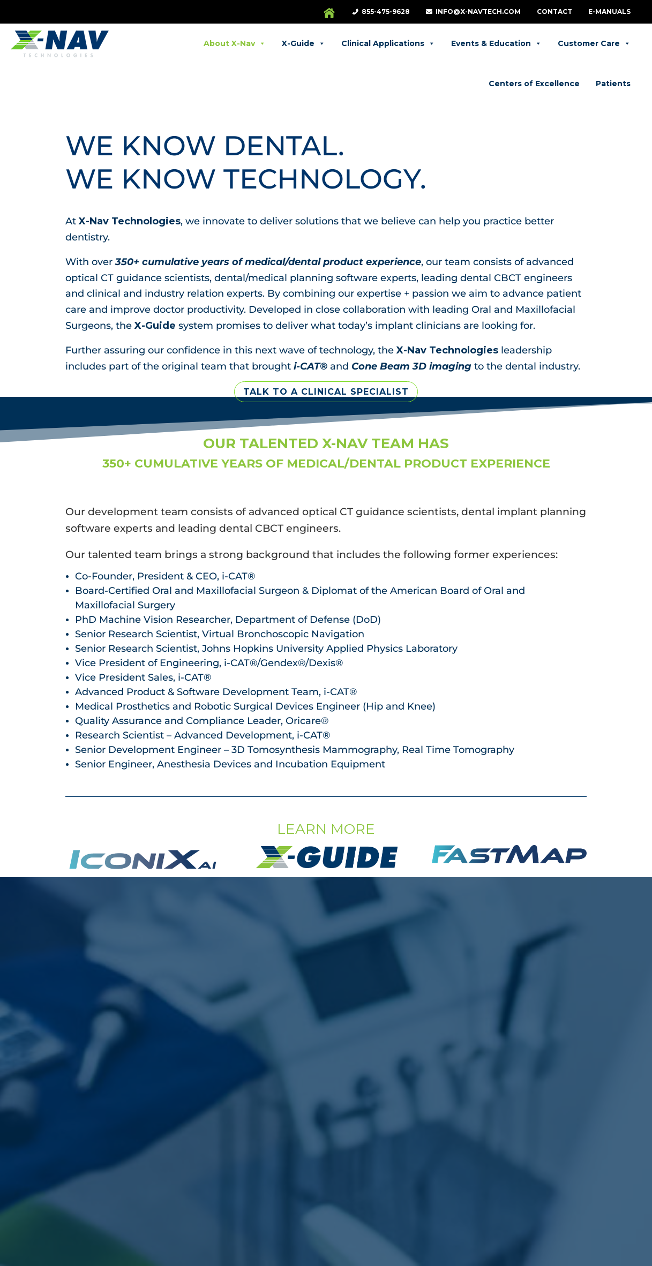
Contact (554, 11)
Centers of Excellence (585, 83)
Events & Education (445, 44)
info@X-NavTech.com (478, 11)
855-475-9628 (386, 11)
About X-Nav (184, 44)
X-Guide (252, 44)
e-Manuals (609, 11)
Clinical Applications (337, 44)
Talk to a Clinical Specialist (326, 355)
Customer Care (543, 44)
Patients (613, 43)
